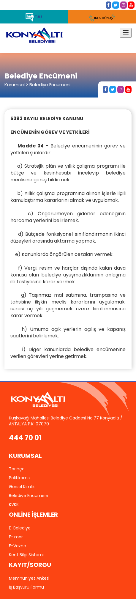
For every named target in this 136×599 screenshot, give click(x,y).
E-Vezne (17, 546)
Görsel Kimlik (22, 487)
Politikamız (20, 478)
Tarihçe (17, 469)
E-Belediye (20, 528)
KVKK (14, 504)
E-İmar (16, 537)
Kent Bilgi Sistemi (26, 555)
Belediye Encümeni (28, 496)
